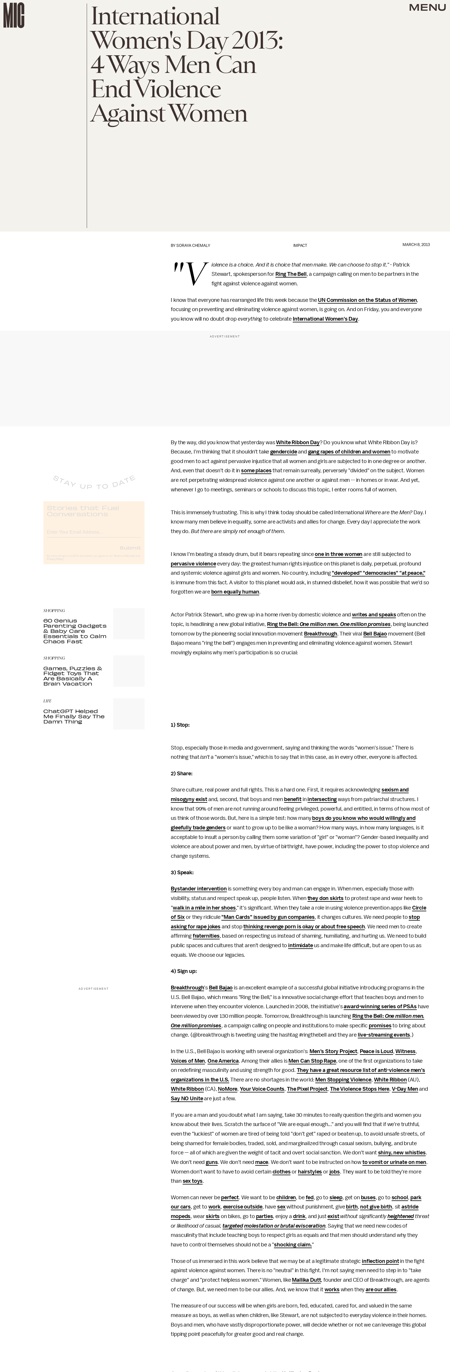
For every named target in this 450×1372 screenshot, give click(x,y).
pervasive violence (193, 564)
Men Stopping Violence (343, 1080)
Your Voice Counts (262, 1089)
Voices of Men (188, 1061)
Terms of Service (124, 560)
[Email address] (94, 536)
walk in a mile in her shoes (204, 908)
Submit (130, 552)
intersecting (322, 799)
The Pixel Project (307, 1089)
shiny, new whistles (402, 1153)
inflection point (380, 1261)
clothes (282, 1172)
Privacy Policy (55, 564)
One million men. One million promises (345, 624)
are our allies (381, 1289)
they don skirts (326, 898)
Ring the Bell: (283, 624)
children (286, 1197)
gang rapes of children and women (349, 452)
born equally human (235, 592)
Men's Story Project (333, 1051)
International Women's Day (325, 319)
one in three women (338, 554)
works (332, 1289)
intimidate (300, 945)
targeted (233, 1226)
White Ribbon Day (297, 442)
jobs (334, 1172)
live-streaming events (384, 1035)
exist (333, 1216)
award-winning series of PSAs (380, 1006)
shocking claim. (293, 1245)
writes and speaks (374, 615)
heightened (401, 1216)
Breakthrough (320, 634)
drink (299, 1216)
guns (212, 1162)
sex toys (193, 1181)
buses (368, 1197)
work (214, 1207)
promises (380, 1025)
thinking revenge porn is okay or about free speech (304, 927)
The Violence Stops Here (359, 1089)
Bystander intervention (199, 889)
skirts (213, 1216)
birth (352, 1207)
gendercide (283, 452)
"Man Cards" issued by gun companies (267, 917)
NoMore (227, 1089)
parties (264, 1216)
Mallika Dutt (306, 1280)
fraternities (206, 936)
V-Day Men (405, 1089)
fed (310, 1197)
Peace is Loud (376, 1051)
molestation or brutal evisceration (284, 1226)
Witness (405, 1051)
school (400, 1197)
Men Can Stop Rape (312, 1061)
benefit (292, 799)
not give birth (376, 1207)
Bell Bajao (375, 634)
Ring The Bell (291, 274)
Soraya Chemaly (193, 245)
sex (281, 1207)
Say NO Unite (187, 1098)
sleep (335, 1197)
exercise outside (242, 1207)
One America (223, 1061)
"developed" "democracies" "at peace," (378, 573)
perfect (230, 1197)
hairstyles (310, 1172)
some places (256, 470)
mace (261, 1162)
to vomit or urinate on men (394, 1162)
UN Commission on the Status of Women (367, 300)
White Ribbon (390, 1080)
